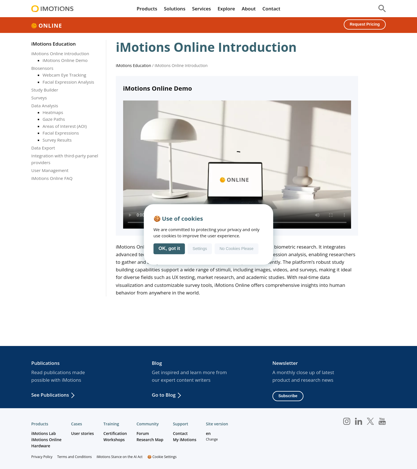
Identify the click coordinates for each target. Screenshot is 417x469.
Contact (271, 8)
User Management (49, 170)
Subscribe (288, 396)
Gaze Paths (54, 119)
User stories (82, 433)
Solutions (174, 8)
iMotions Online (46, 439)
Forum (142, 433)
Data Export (43, 148)
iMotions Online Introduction (60, 53)
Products (147, 8)
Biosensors (42, 68)
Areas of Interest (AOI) (65, 126)
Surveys (39, 97)
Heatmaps (53, 112)
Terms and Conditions (74, 456)
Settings (199, 249)
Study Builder (44, 90)
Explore (226, 8)
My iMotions (184, 439)
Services (201, 8)
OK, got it (169, 248)
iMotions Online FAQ (51, 178)
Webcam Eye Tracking (64, 75)
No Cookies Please (236, 249)
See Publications (50, 395)
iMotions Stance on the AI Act (120, 456)
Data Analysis (44, 105)
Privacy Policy (41, 456)
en (208, 433)
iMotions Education (53, 44)
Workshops (114, 439)
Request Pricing (365, 24)
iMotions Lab (43, 433)
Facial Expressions (61, 133)
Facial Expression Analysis (68, 82)
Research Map (149, 439)
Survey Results (57, 140)
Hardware (40, 445)
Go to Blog (164, 395)
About (249, 8)
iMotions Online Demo (65, 60)
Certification (115, 433)
